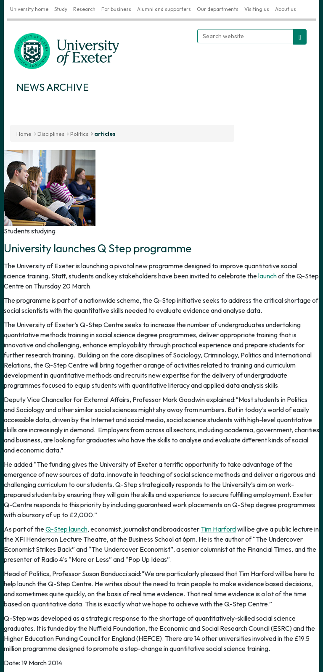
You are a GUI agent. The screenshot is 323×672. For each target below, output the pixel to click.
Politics (79, 133)
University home (29, 9)
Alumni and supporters (164, 9)
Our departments (217, 9)
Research (84, 9)
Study (60, 9)
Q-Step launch (66, 529)
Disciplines (50, 133)
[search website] (300, 37)
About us (285, 9)
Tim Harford (218, 529)
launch (267, 276)
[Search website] (245, 36)
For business (116, 9)
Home (24, 133)
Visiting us (256, 9)
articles (105, 133)
